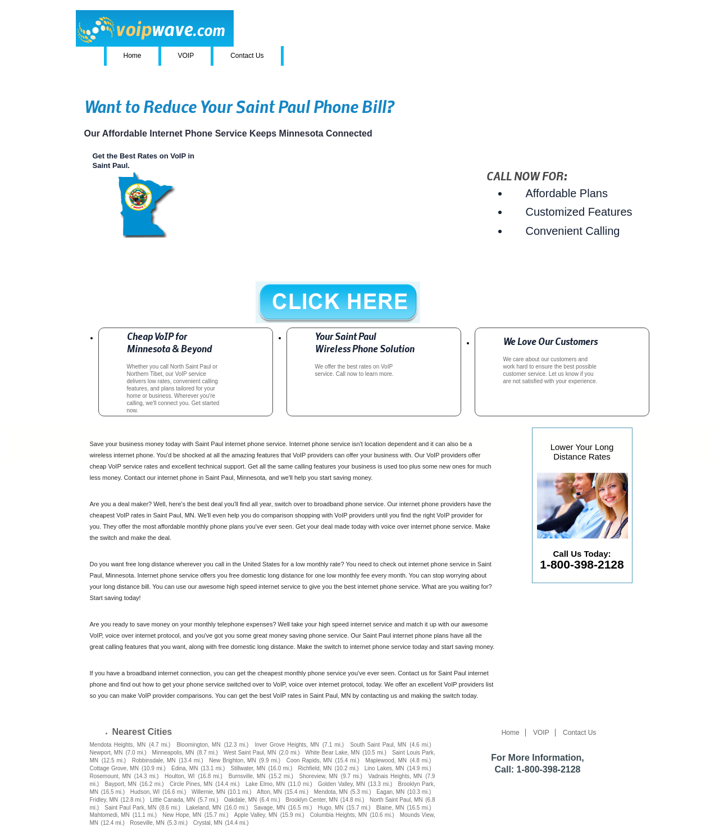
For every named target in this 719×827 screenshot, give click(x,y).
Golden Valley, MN (341, 784)
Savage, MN (269, 808)
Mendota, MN (331, 792)
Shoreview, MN (318, 776)
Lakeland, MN (203, 808)
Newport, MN (106, 752)
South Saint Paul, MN (378, 745)
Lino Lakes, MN (384, 768)
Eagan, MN (390, 792)
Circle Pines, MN (191, 784)
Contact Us (246, 56)
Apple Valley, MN (255, 815)
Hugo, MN (331, 808)
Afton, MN (269, 792)
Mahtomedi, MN (110, 815)
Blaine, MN (390, 808)
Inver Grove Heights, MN (286, 745)
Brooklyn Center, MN (311, 800)
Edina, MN (184, 768)
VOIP (186, 56)
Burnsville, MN (247, 776)
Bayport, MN (120, 784)
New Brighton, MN (232, 760)
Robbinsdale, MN (154, 760)
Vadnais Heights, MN (395, 776)
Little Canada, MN (172, 800)
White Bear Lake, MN (333, 752)
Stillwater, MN (248, 768)
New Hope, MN (181, 815)
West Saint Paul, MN (250, 752)
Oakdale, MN (240, 800)
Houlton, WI (180, 776)
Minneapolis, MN (173, 752)
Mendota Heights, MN (118, 745)
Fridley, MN (104, 800)
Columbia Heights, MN (338, 815)
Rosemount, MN (110, 776)
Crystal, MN (207, 823)
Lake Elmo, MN (265, 784)
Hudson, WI (145, 792)
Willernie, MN (208, 792)
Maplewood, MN (386, 760)
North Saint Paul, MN (396, 800)
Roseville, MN (147, 823)
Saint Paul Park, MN (130, 808)
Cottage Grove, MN (114, 768)
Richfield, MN (314, 768)
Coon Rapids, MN (309, 760)
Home (133, 56)
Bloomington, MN (198, 745)
